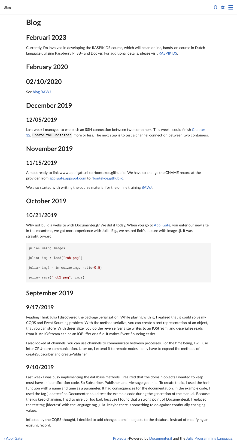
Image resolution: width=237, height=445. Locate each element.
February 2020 (47, 67)
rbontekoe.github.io (107, 178)
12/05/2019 (41, 120)
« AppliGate (13, 438)
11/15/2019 (41, 163)
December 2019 (49, 105)
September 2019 (49, 293)
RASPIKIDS (168, 53)
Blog (33, 22)
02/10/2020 (44, 82)
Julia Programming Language (209, 438)
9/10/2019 (40, 367)
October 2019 (46, 201)
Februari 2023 (46, 37)
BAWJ (147, 187)
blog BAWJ (42, 92)
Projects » (121, 438)
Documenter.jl (160, 438)
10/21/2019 (41, 215)
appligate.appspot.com (67, 178)
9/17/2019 (40, 307)
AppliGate (162, 225)
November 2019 (49, 149)
